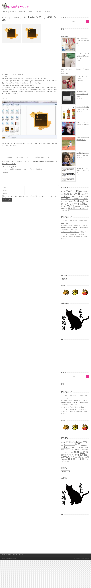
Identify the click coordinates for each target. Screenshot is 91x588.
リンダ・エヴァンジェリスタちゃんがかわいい (83, 125)
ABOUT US (8, 555)
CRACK (29, 157)
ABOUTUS (13, 12)
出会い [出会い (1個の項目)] (81, 201)
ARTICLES (15, 555)
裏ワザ (41, 157)
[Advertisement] (29, 59)
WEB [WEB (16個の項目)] (77, 193)
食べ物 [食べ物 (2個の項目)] (67, 211)
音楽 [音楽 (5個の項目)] (63, 210)
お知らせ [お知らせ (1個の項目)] (83, 194)
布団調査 (37, 157)
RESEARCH (22, 12)
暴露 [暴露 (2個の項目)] (78, 206)
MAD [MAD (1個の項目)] (62, 194)
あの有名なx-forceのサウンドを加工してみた (73, 225)
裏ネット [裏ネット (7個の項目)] (77, 208)
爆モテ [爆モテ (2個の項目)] (65, 208)
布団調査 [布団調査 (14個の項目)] (82, 203)
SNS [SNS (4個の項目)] (69, 194)
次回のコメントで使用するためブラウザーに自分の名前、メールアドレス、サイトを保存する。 (29, 196)
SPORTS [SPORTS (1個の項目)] (73, 194)
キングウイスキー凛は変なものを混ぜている (73, 236)
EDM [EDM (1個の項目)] (81, 191)
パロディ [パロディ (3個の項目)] (66, 201)
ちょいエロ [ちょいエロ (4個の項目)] (74, 196)
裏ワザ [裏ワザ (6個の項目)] (85, 208)
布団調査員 (9, 157)
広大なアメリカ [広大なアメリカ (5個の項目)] (68, 206)
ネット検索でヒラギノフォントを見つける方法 (83, 171)
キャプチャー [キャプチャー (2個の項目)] (67, 199)
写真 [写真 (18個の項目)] (76, 201)
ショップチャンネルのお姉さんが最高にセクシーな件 (83, 56)
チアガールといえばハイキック (70, 232)
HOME (5, 12)
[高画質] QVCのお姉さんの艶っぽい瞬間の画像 (83, 41)
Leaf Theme (76, 558)
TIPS (31, 12)
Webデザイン (17, 157)
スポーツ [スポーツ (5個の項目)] (75, 198)
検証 (22, 157)
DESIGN (33, 157)
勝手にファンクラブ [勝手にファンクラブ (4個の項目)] (69, 204)
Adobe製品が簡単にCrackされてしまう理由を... (82, 94)
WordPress (86, 558)
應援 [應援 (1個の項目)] (76, 206)
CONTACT (47, 12)
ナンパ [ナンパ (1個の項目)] (81, 199)
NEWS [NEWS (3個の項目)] (66, 194)
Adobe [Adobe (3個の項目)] (63, 191)
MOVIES (39, 12)
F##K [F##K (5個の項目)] (85, 191)
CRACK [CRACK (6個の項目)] (69, 191)
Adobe (26, 157)
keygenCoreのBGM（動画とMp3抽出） (45, 161)
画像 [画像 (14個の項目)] (70, 208)
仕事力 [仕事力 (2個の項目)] (71, 201)
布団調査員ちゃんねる (11, 558)
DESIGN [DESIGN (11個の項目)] (76, 191)
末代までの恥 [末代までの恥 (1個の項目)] (83, 206)
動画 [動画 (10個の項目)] (85, 201)
